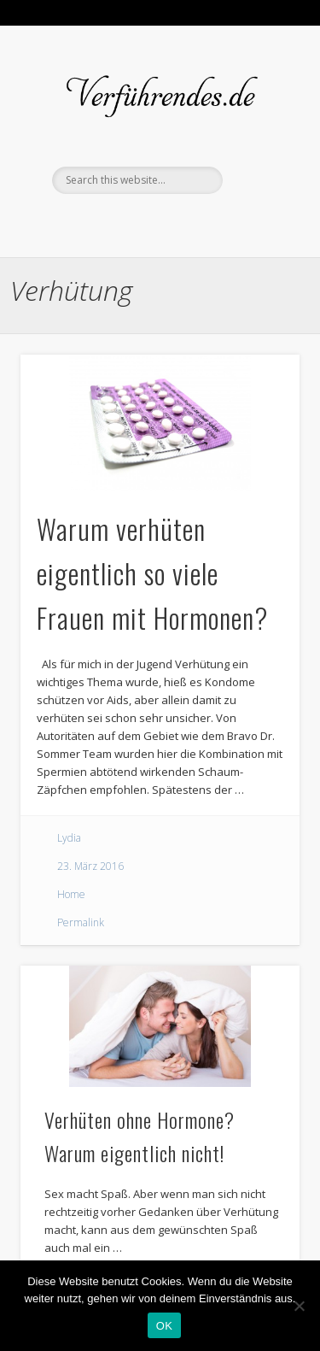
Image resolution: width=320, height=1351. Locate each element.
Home (71, 894)
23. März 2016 (90, 866)
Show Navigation (258, 93)
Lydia (69, 838)
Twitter (158, 223)
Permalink (80, 922)
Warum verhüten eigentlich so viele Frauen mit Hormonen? (152, 572)
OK (164, 1325)
